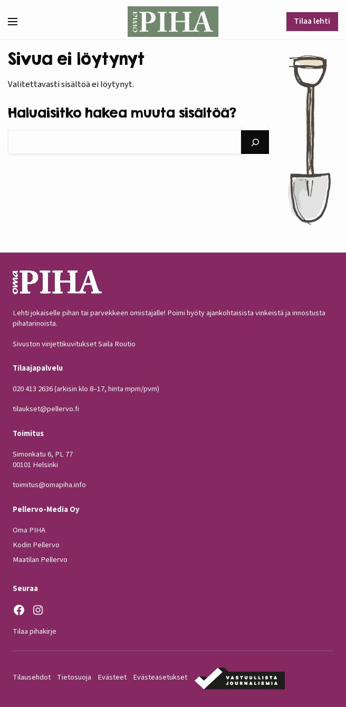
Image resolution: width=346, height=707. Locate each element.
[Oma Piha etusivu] (173, 21)
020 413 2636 (33, 388)
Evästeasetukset (160, 677)
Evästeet (112, 677)
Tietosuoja (74, 677)
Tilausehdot (32, 677)
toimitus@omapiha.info (49, 484)
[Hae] (255, 142)
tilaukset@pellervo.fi (46, 408)
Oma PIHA (29, 529)
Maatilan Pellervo (40, 559)
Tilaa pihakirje (34, 630)
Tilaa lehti (312, 21)
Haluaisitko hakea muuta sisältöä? (122, 112)
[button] (17, 21)
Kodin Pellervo (36, 544)
